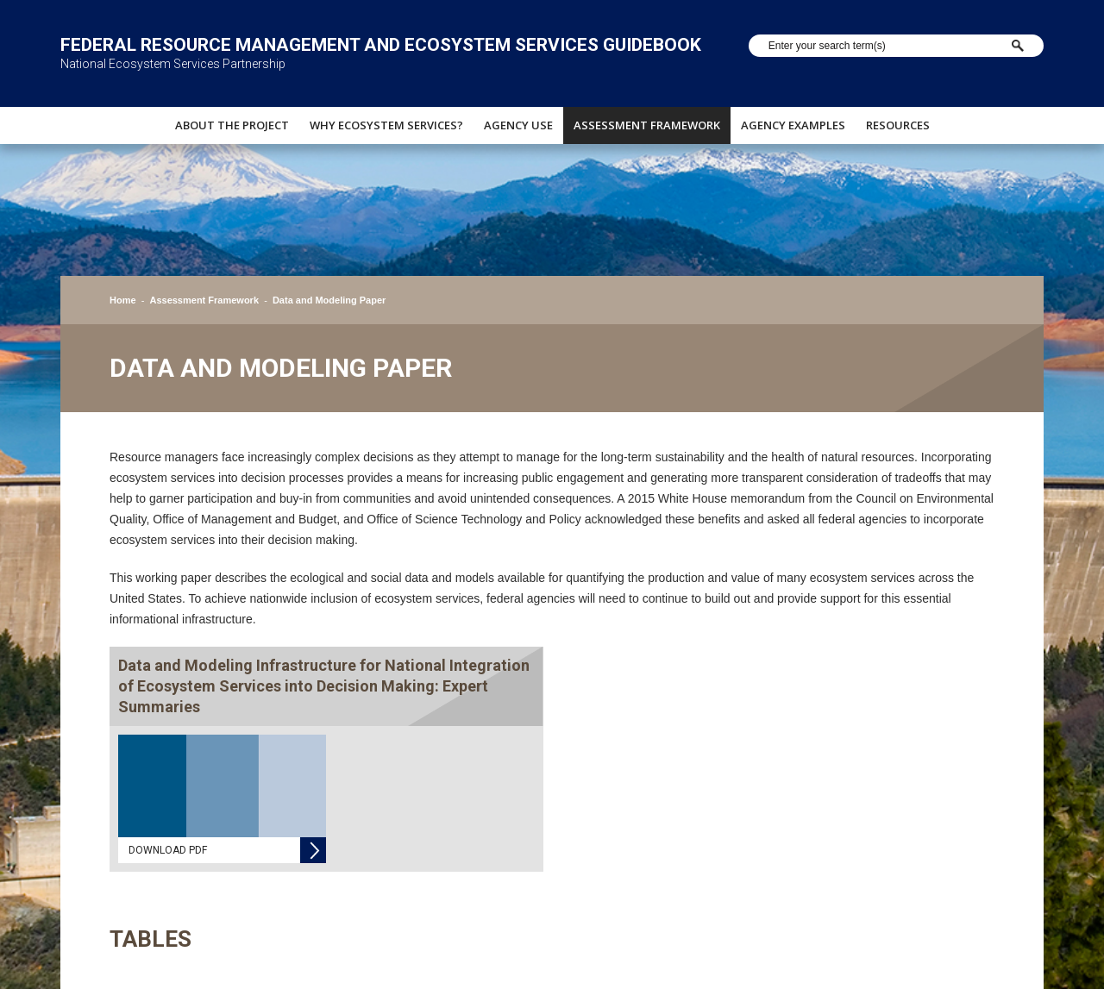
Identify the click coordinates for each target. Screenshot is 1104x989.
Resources (898, 125)
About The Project (232, 125)
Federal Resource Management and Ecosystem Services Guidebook (380, 44)
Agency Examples (793, 125)
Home (123, 300)
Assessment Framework (647, 125)
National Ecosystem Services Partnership (172, 64)
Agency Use (518, 125)
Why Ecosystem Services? (386, 125)
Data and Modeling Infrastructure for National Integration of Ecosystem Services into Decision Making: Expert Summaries (324, 686)
